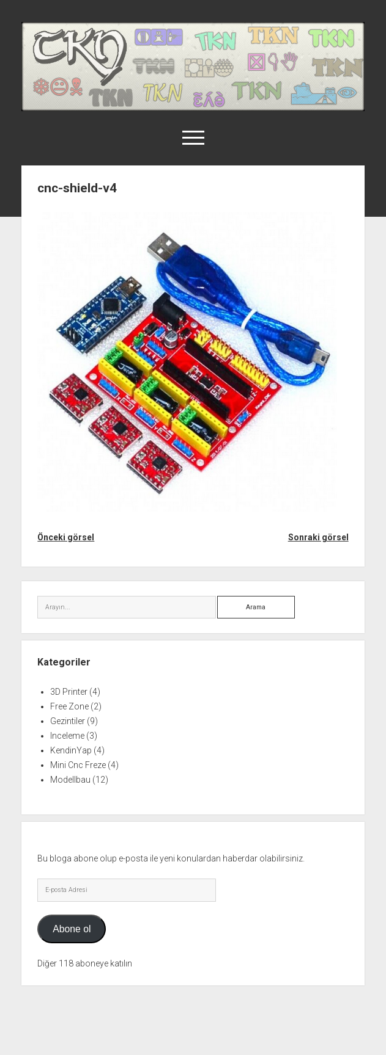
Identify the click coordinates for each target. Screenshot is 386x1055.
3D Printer (68, 692)
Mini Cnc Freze (78, 765)
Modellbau (70, 780)
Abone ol (72, 929)
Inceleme (67, 736)
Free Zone (69, 706)
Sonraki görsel (318, 537)
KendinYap (71, 750)
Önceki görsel (65, 537)
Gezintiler (67, 721)
